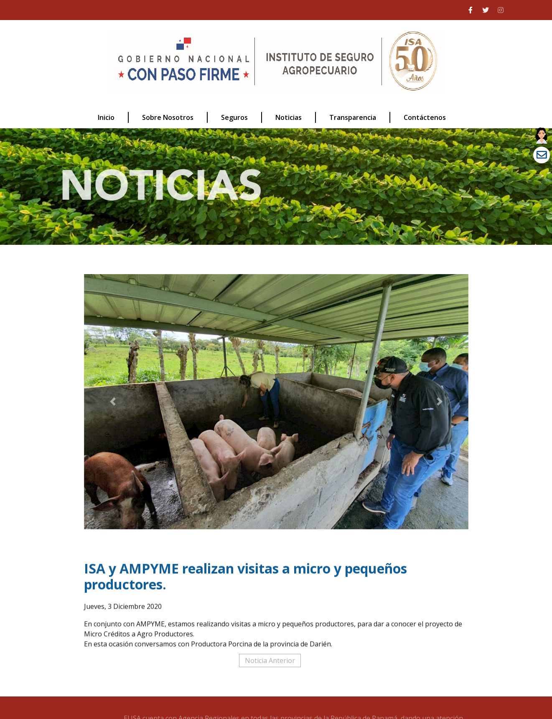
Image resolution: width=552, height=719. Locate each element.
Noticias (288, 117)
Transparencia (352, 117)
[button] (113, 401)
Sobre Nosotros (167, 117)
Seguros (234, 117)
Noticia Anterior (270, 660)
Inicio (106, 117)
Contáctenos (425, 117)
